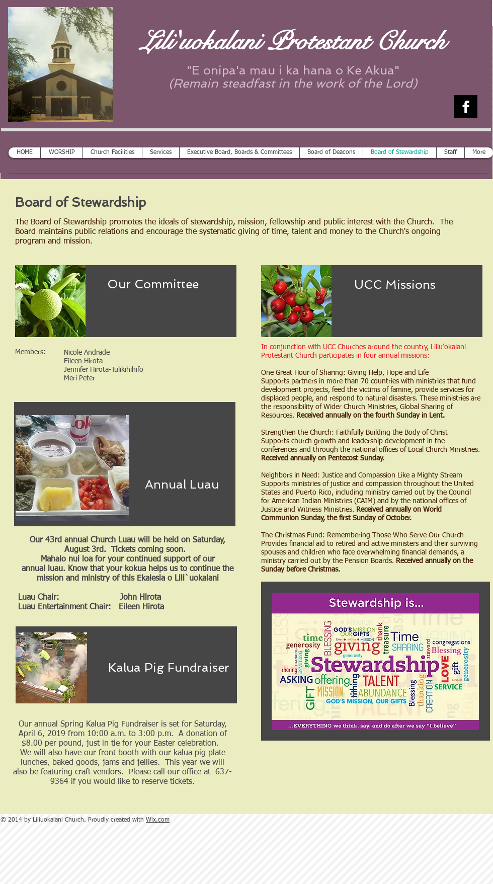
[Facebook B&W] (465, 106)
